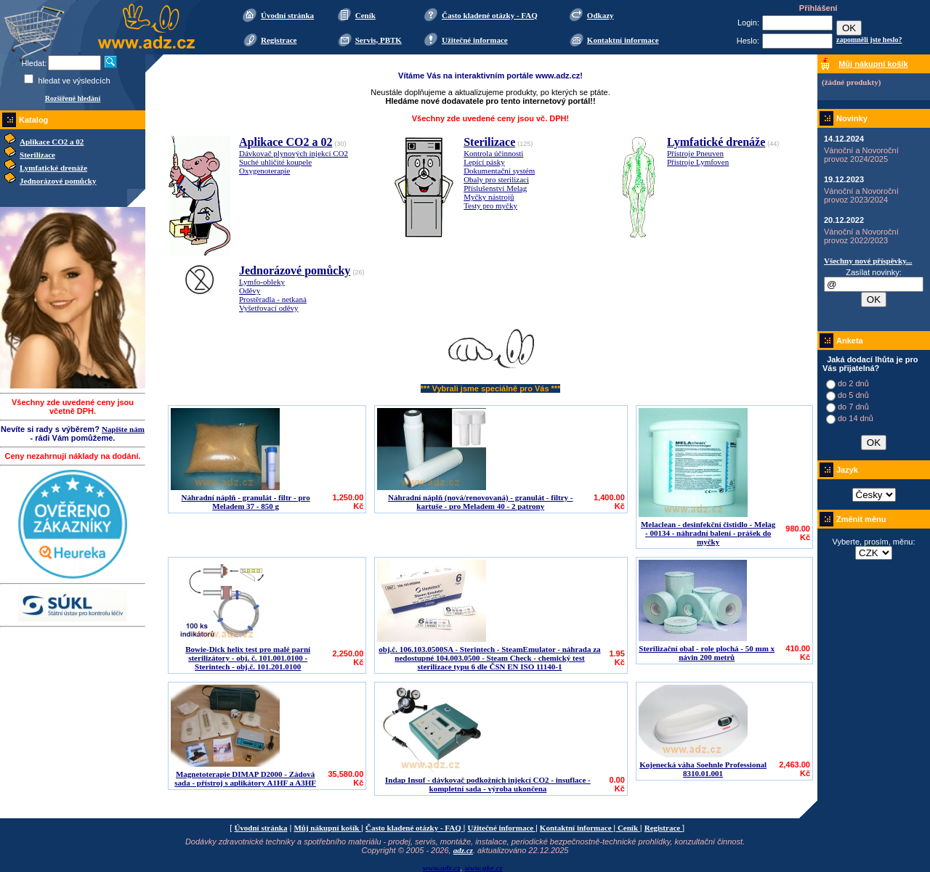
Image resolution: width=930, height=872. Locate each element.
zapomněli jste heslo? (869, 40)
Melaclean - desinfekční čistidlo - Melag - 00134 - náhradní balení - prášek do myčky (708, 533)
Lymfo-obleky (262, 281)
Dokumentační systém (499, 170)
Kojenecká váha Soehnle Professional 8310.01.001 (703, 769)
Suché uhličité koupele (275, 162)
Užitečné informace (475, 40)
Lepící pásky (484, 162)
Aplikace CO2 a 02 (52, 141)
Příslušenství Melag (495, 188)
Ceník (365, 15)
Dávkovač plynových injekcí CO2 (293, 153)
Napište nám (123, 429)
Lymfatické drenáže (53, 167)
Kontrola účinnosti (493, 153)
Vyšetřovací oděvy (269, 307)
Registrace (278, 40)
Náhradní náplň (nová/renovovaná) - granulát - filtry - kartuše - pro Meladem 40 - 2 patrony (480, 501)
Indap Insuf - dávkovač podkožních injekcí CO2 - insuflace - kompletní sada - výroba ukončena (488, 784)
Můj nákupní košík (327, 827)
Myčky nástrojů (489, 196)
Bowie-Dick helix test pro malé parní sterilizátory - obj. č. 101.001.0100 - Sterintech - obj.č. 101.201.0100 (247, 658)
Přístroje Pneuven (695, 153)
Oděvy (249, 290)
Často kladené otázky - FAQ (490, 15)
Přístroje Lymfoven (698, 162)
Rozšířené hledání (72, 98)
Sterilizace (37, 154)
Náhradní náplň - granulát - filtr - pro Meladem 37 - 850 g (246, 501)
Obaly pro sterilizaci (496, 179)
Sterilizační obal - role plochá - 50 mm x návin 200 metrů (707, 652)
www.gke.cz (484, 867)
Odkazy (600, 15)
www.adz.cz (442, 867)
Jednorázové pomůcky (58, 180)
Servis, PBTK (378, 40)
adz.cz (463, 850)
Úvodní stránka (287, 15)
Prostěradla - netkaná (273, 299)
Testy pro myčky (490, 205)
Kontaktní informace (623, 40)
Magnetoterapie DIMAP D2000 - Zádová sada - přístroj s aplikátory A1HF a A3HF (245, 778)
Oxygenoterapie (264, 170)
